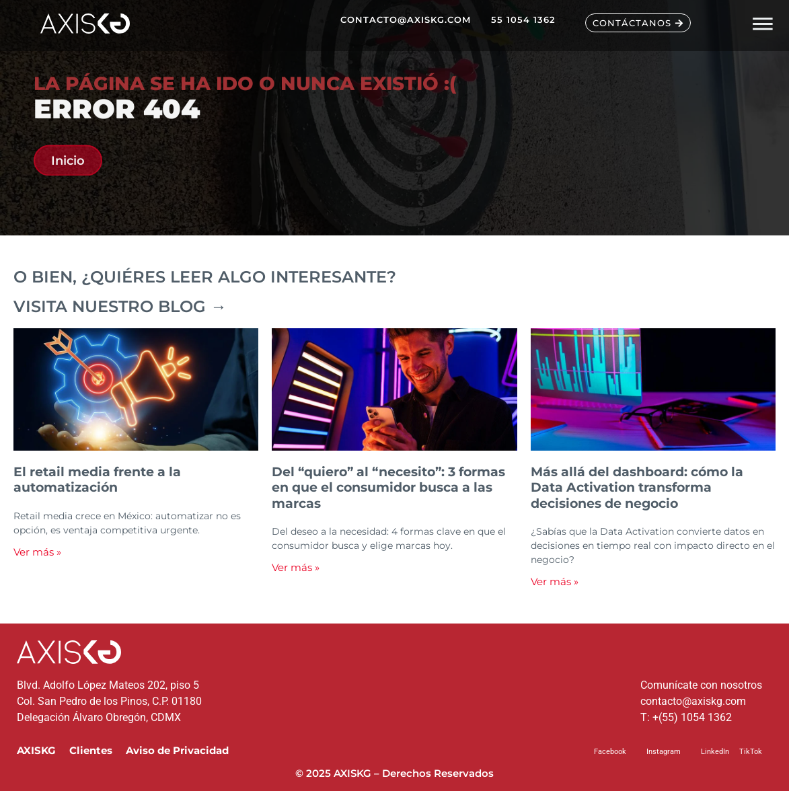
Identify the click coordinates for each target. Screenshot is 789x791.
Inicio (68, 164)
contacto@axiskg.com (693, 701)
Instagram (663, 751)
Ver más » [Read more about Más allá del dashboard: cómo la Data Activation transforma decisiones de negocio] (554, 581)
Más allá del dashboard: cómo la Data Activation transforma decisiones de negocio (637, 487)
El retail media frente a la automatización (97, 479)
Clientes (90, 750)
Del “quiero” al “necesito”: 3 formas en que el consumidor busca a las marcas (388, 487)
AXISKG (36, 750)
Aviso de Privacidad (177, 750)
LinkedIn (715, 751)
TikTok (750, 751)
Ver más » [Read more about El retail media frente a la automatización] (37, 551)
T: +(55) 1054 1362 (686, 717)
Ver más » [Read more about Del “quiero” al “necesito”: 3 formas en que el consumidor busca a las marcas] (296, 567)
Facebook (610, 751)
